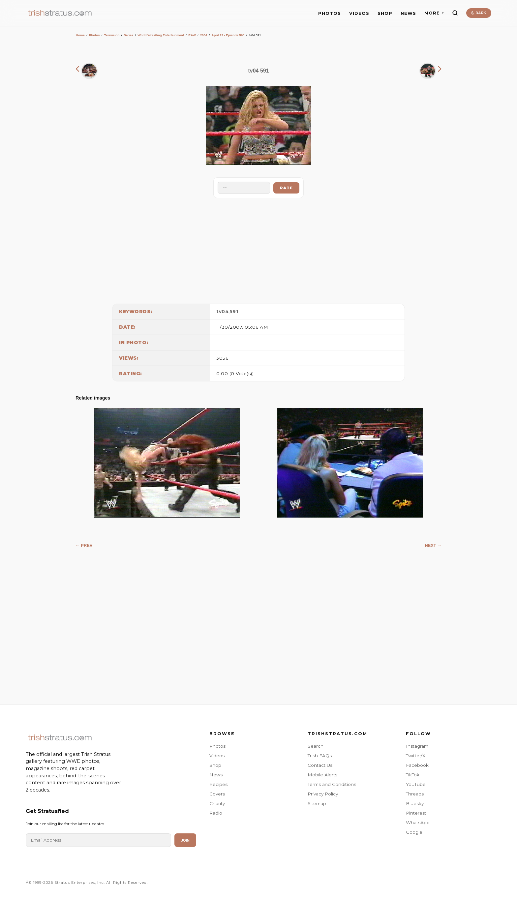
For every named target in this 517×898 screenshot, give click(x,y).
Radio (215, 813)
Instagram (417, 746)
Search (315, 746)
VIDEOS (359, 13)
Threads (415, 793)
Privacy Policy (323, 793)
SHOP (385, 13)
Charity (217, 803)
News (216, 774)
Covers (217, 793)
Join (185, 840)
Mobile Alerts (322, 774)
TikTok (412, 774)
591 (234, 311)
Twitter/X (415, 755)
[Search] (455, 13)
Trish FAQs (320, 755)
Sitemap (317, 803)
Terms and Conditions (332, 784)
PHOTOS (329, 13)
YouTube (416, 784)
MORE (434, 13)
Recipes (218, 784)
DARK (478, 13)
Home (80, 35)
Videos (217, 755)
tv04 (222, 311)
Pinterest (416, 813)
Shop (215, 765)
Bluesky (415, 803)
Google (414, 832)
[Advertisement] (258, 249)
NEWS (408, 13)
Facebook (417, 765)
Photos (94, 35)
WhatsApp (418, 822)
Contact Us (320, 765)
